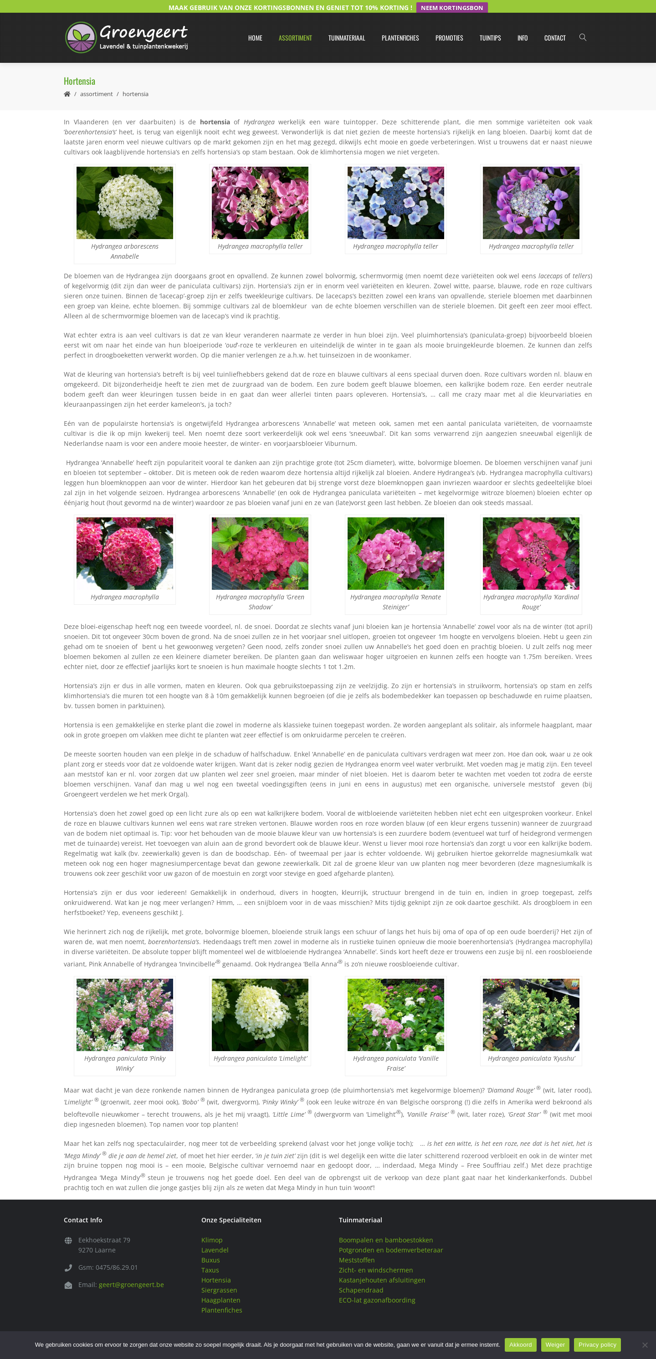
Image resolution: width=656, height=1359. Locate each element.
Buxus (210, 1247)
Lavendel (215, 1237)
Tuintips (490, 25)
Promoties (449, 25)
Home (255, 25)
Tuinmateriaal (346, 25)
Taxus (210, 1257)
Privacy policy (597, 1344)
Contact (555, 25)
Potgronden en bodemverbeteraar (391, 1237)
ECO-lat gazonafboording (377, 1287)
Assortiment (295, 25)
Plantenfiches (400, 25)
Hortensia (216, 1267)
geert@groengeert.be (131, 1271)
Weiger (555, 1344)
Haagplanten (221, 1287)
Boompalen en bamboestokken (386, 1227)
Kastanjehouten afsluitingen (382, 1267)
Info (523, 25)
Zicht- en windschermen (376, 1257)
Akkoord (520, 1344)
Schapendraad (361, 1277)
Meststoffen (357, 1247)
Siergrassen (219, 1277)
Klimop (212, 1227)
